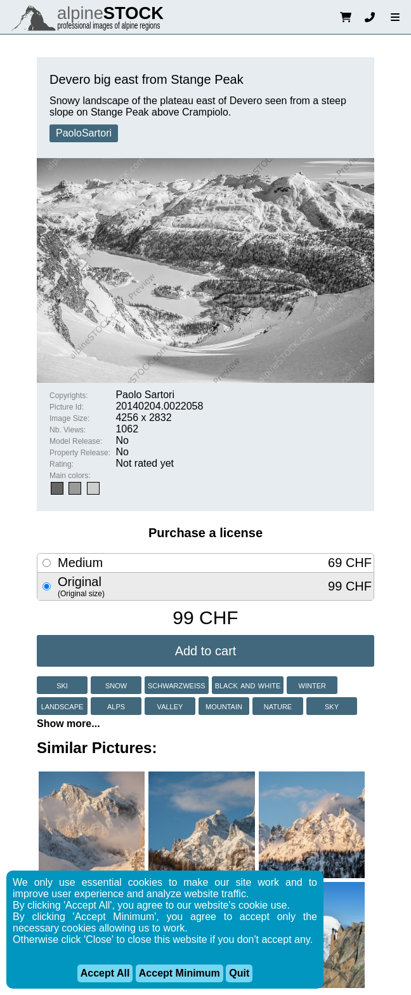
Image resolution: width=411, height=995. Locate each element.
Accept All (105, 973)
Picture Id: (66, 407)
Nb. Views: (67, 429)
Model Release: (75, 441)
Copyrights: (68, 395)
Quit (239, 973)
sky (332, 705)
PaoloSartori (84, 133)
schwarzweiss (177, 684)
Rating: (61, 464)
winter (312, 684)
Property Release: (79, 452)
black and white (248, 684)
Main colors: (70, 475)
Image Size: (69, 418)
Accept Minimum (179, 973)
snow (116, 684)
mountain (224, 705)
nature (278, 705)
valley (170, 705)
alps (116, 705)
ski (62, 684)
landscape (62, 705)
